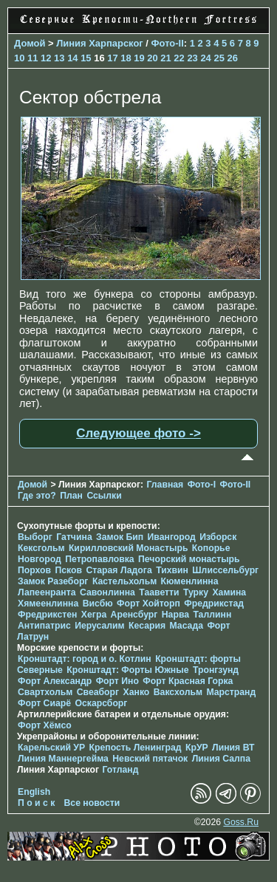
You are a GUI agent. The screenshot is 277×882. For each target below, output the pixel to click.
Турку (195, 592)
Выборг (35, 537)
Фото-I (202, 484)
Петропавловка (99, 559)
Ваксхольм (178, 692)
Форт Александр (55, 681)
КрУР (196, 747)
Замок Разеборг (53, 581)
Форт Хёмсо (45, 725)
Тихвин (172, 570)
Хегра (93, 614)
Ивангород (172, 537)
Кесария (147, 626)
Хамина (229, 592)
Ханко (136, 692)
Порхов (34, 570)
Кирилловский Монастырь (128, 548)
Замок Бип (119, 537)
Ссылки (103, 495)
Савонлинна (107, 592)
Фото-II (167, 43)
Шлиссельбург (225, 570)
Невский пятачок (150, 758)
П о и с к (36, 803)
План (71, 495)
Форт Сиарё (44, 703)
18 (125, 58)
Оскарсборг (101, 703)
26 (232, 58)
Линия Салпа (221, 758)
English (34, 792)
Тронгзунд (216, 670)
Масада (185, 626)
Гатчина (74, 537)
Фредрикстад (214, 603)
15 (86, 58)
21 (165, 58)
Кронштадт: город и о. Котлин (84, 659)
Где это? (37, 495)
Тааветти (159, 592)
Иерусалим (100, 626)
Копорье (211, 548)
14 (72, 58)
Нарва (175, 614)
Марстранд (231, 692)
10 (19, 58)
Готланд (120, 770)
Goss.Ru (241, 822)
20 (152, 58)
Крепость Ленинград (135, 747)
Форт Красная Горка (188, 681)
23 (192, 58)
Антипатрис (44, 626)
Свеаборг (98, 692)
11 (32, 58)
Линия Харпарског (99, 43)
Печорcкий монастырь (189, 559)
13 (59, 58)
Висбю (98, 603)
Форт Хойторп (148, 603)
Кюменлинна (190, 581)
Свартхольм (45, 692)
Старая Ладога (118, 570)
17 (112, 58)
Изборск (217, 537)
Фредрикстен (47, 614)
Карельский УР (51, 747)
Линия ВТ (233, 747)
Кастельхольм (124, 581)
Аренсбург (134, 614)
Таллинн (212, 614)
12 (46, 58)
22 (179, 58)
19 (139, 58)
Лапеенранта (47, 592)
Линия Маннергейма (63, 758)
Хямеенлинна (48, 603)
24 (205, 58)
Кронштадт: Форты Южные (127, 670)
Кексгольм (41, 548)
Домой (29, 43)
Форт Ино (117, 681)
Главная (164, 484)
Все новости (92, 803)
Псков (68, 570)
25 (218, 58)
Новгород (39, 559)
